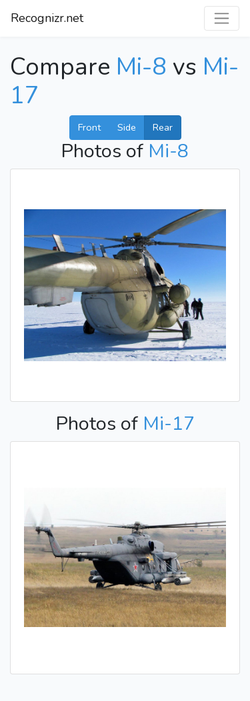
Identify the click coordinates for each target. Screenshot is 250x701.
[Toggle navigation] (221, 18)
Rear (163, 127)
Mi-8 (141, 67)
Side (126, 127)
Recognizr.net (47, 18)
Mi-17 (169, 423)
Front (89, 127)
